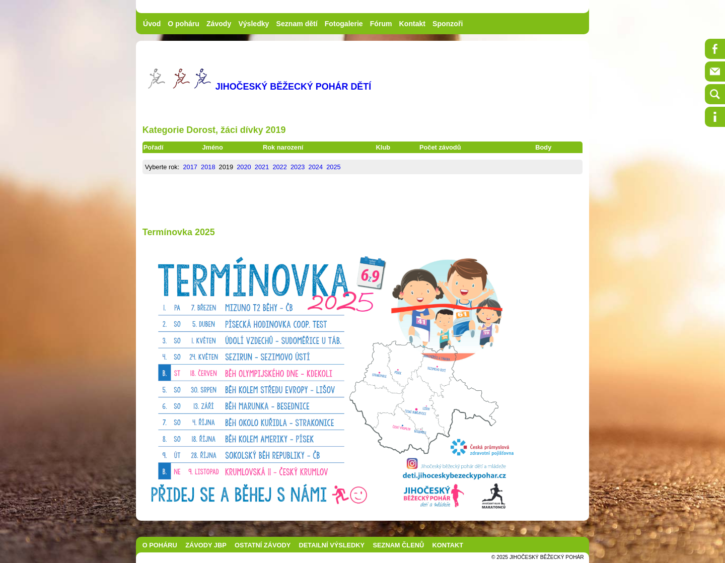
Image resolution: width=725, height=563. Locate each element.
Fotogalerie (344, 24)
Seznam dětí (297, 24)
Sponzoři (447, 24)
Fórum (381, 24)
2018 (208, 167)
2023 (298, 167)
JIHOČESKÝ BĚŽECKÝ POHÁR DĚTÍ (293, 87)
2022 (279, 167)
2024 (316, 167)
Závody (218, 24)
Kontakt (412, 24)
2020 (244, 167)
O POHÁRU (159, 545)
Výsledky (253, 24)
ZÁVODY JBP (206, 545)
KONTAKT (448, 545)
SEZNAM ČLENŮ (398, 545)
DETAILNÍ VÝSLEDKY (332, 545)
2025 (333, 167)
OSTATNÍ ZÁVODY (263, 545)
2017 (190, 167)
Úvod (152, 24)
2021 (262, 167)
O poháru (183, 24)
